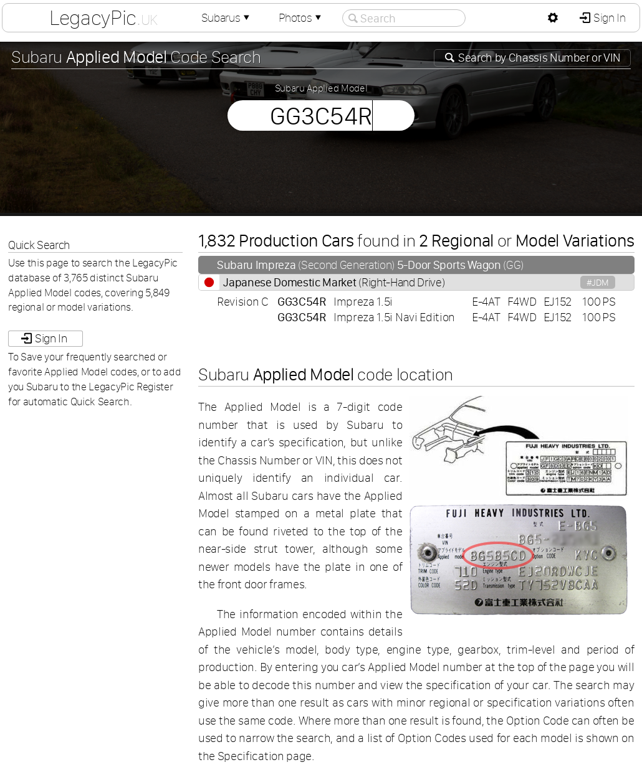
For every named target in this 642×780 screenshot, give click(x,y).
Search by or (538, 57)
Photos (301, 18)
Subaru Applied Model (321, 88)
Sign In (608, 18)
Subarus (226, 18)
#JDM (598, 282)
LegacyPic (103, 17)
